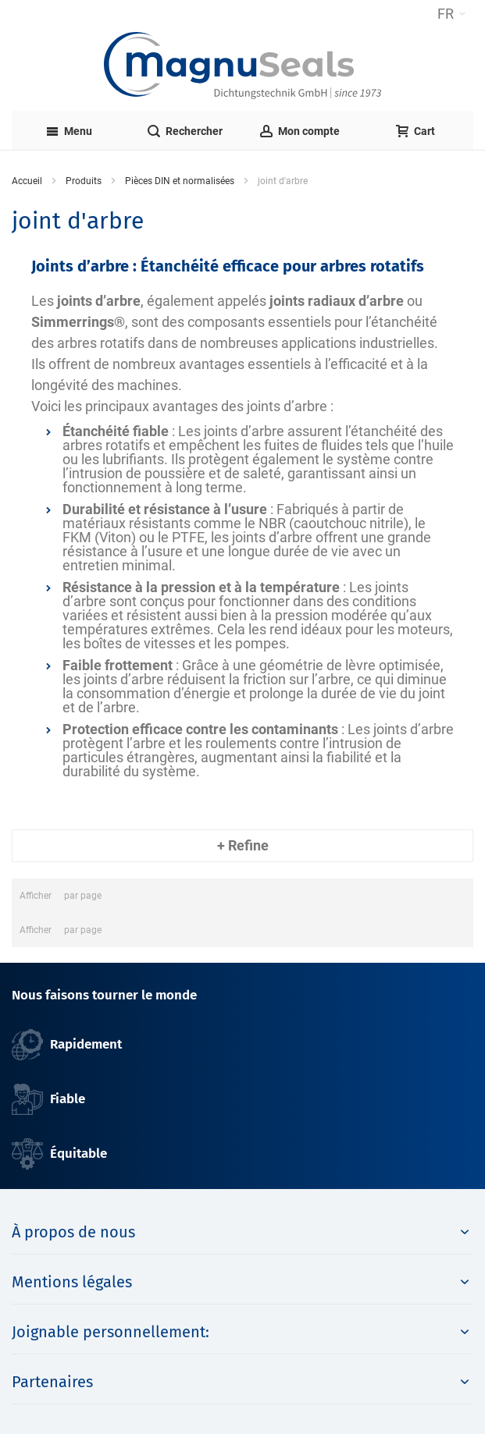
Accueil (27, 181)
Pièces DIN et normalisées (179, 181)
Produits (84, 181)
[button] (451, 14)
